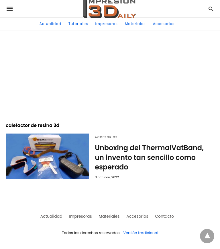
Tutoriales (78, 23)
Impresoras (106, 23)
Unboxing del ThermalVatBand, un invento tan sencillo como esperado (149, 157)
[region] (110, 73)
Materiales (135, 23)
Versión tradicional (140, 233)
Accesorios (163, 23)
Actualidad (50, 23)
